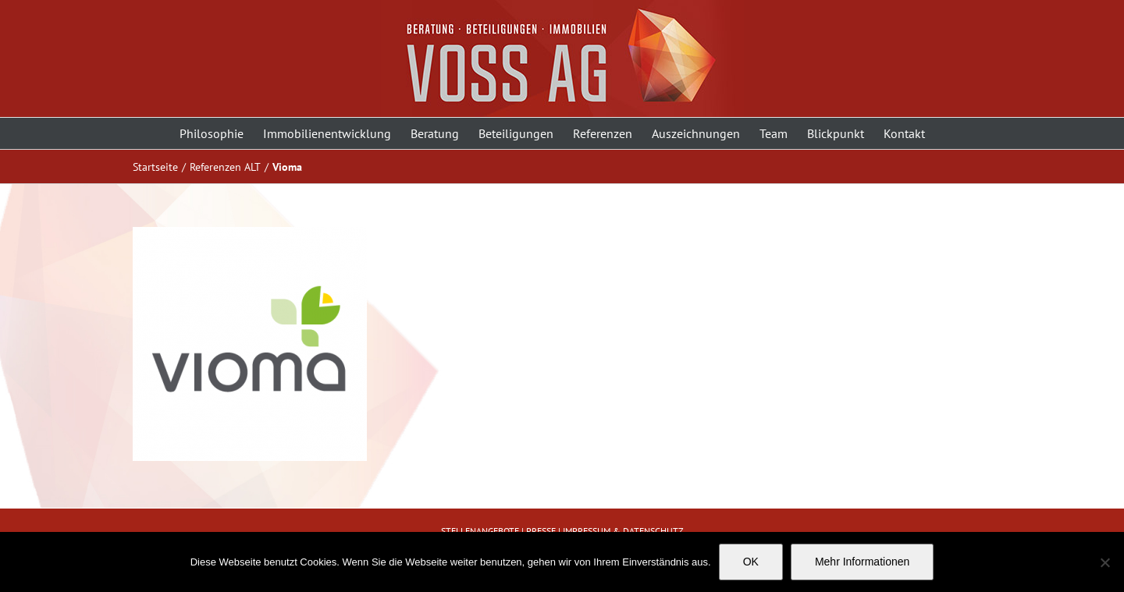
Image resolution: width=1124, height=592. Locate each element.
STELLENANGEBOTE (480, 531)
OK (751, 561)
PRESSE (541, 531)
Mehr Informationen (862, 561)
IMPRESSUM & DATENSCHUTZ (623, 531)
